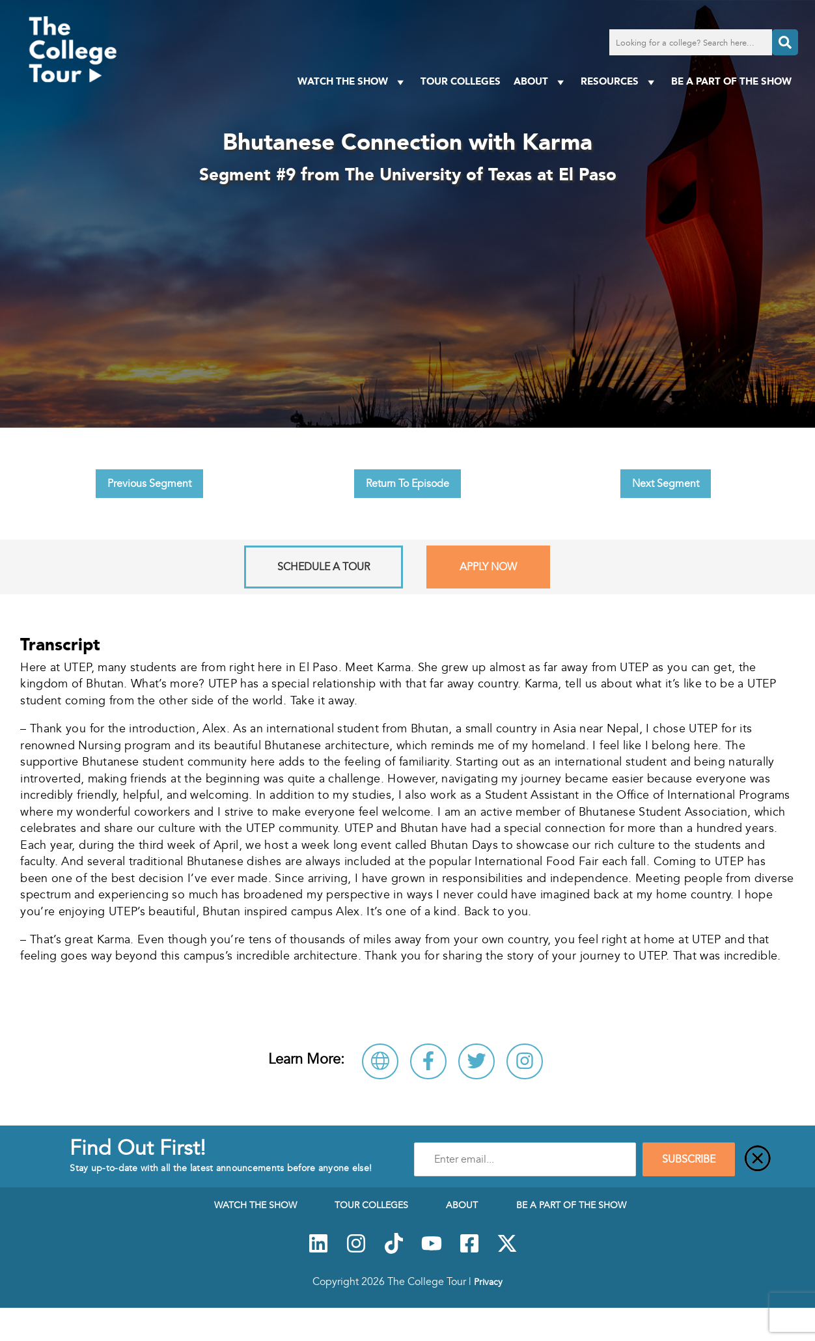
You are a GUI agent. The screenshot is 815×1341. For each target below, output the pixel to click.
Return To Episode (407, 483)
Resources (619, 81)
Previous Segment (149, 483)
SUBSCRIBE (688, 1159)
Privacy (488, 1282)
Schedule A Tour (323, 567)
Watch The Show (352, 81)
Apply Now (488, 567)
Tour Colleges (461, 81)
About (541, 81)
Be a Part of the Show (731, 81)
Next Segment (665, 483)
